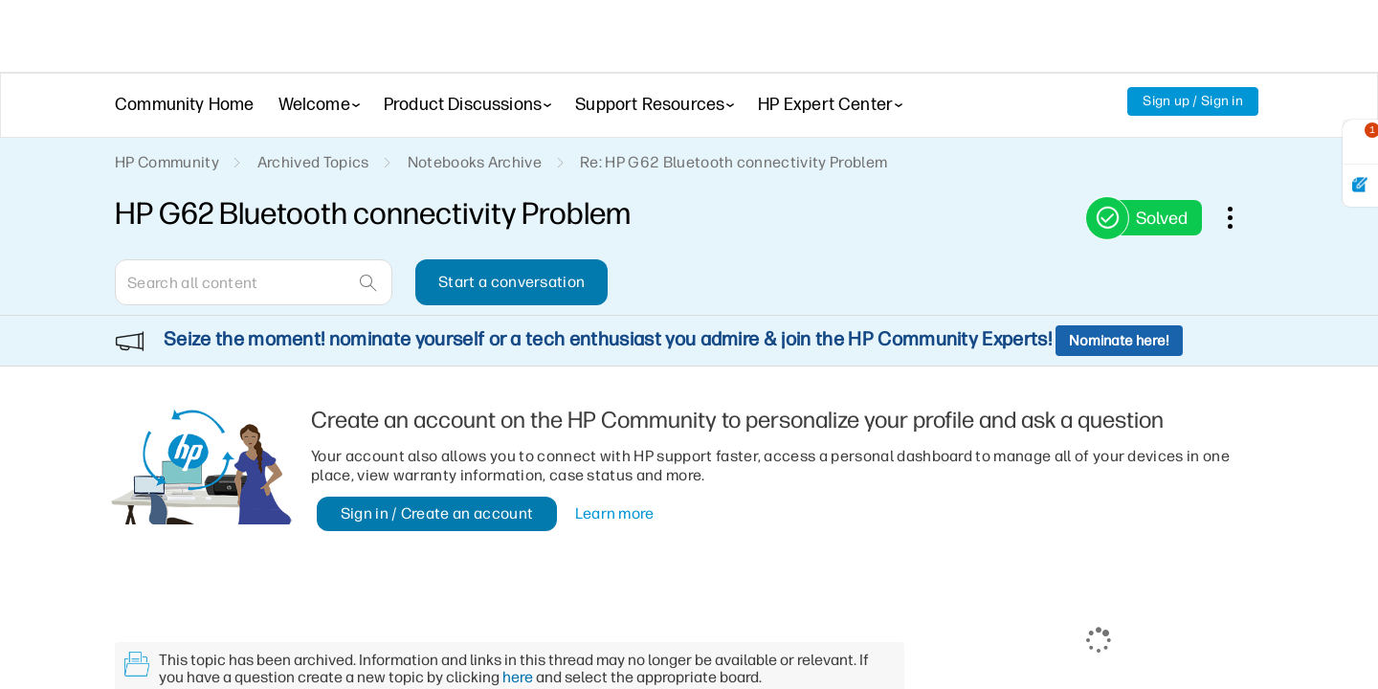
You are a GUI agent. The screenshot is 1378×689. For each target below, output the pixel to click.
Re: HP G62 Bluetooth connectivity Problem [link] (733, 162)
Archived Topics (313, 162)
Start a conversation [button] (511, 282)
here (517, 625)
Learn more (615, 462)
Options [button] (1240, 217)
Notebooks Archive (475, 162)
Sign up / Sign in (1193, 101)
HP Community (167, 162)
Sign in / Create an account (437, 462)
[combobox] (253, 282)
